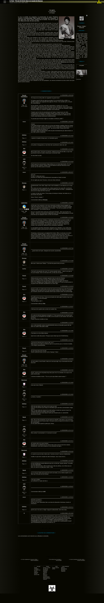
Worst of (45, 574)
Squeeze (63, 571)
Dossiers (45, 571)
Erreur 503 (36, 574)
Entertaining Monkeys (64, 569)
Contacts (36, 568)
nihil (24, 159)
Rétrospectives (46, 578)
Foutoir (35, 573)
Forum (35, 571)
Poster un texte (46, 567)
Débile (83, 26)
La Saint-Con (37, 570)
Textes (47, 566)
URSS (53, 568)
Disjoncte (81, 27)
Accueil (38, 566)
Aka (24, 148)
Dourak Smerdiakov (24, 96)
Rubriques (45, 570)
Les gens (52, 10)
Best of (45, 573)
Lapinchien (24, 202)
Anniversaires (46, 576)
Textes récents (55, 567)
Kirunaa (24, 183)
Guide (35, 567)
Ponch (53, 12)
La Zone (26, 1)
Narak (24, 417)
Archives (45, 575)
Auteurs (45, 579)
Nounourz (24, 380)
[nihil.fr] (63, 567)
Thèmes (79, 26)
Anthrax (24, 135)
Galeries (36, 572)
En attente (45, 568)
